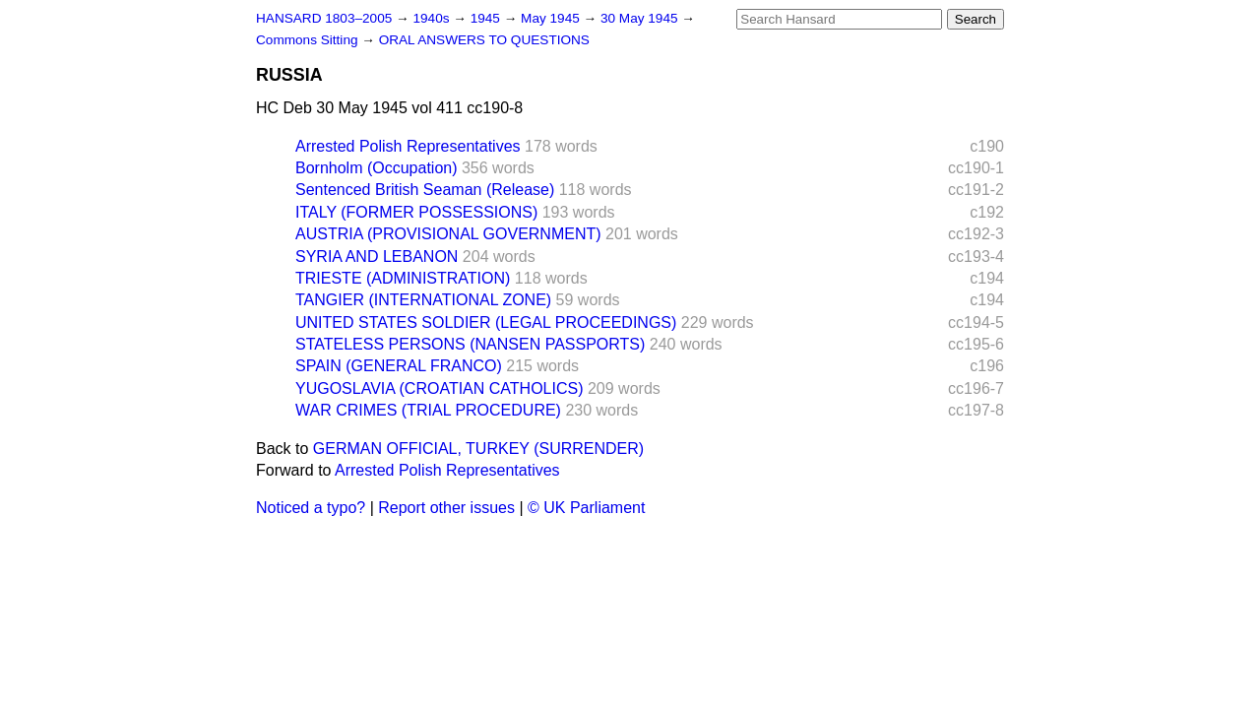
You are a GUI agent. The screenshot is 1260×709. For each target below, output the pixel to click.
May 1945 (552, 18)
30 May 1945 (640, 18)
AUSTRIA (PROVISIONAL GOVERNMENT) (448, 234)
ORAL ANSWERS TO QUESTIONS (484, 39)
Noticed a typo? (310, 507)
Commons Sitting (308, 39)
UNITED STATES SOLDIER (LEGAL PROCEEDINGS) (485, 322)
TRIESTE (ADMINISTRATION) (402, 278)
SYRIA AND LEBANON (376, 256)
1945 (487, 18)
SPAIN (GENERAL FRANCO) (398, 365)
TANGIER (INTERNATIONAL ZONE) (423, 299)
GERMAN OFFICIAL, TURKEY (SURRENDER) (478, 448)
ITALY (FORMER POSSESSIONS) (416, 212)
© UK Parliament (586, 507)
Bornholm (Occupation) (376, 168)
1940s (432, 18)
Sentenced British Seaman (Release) (424, 189)
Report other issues (446, 507)
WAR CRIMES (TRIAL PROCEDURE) (428, 410)
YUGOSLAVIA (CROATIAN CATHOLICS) (439, 388)
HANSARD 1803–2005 (324, 18)
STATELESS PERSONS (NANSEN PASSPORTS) (470, 344)
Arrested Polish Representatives (408, 146)
